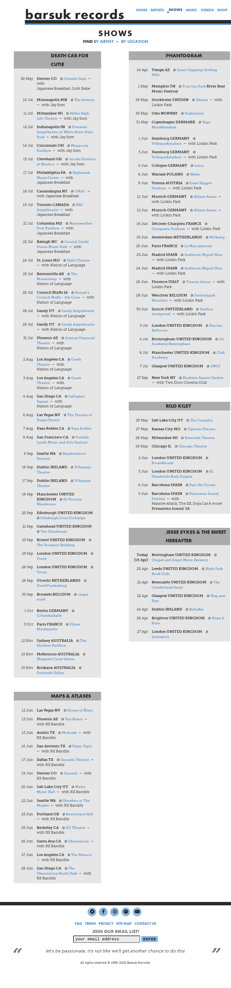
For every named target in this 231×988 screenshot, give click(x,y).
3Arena (202, 100)
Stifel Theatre (79, 266)
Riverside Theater (201, 443)
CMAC (81, 196)
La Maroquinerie (200, 251)
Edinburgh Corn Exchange (65, 534)
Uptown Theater (202, 434)
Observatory (79, 857)
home (141, 10)
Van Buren (74, 735)
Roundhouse (163, 468)
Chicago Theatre (194, 452)
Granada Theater (76, 776)
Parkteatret (195, 113)
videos (207, 10)
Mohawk (70, 749)
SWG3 (216, 371)
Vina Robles (82, 444)
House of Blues (80, 726)
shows (175, 9)
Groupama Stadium (170, 229)
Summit (71, 789)
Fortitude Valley (51, 689)
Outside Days (76, 78)
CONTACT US (145, 939)
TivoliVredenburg (53, 602)
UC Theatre (76, 844)
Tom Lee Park (195, 86)
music (191, 10)
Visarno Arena (199, 287)
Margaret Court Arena (57, 675)
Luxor (200, 166)
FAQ (78, 939)
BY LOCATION (134, 41)
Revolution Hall (80, 830)
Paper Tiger (83, 762)
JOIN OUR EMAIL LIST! (115, 948)
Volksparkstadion (167, 143)
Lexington (161, 642)
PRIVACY (106, 939)
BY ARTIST (104, 41)
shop (222, 10)
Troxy (42, 574)
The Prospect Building (57, 561)
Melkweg (160, 242)
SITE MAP (124, 939)
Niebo (195, 174)
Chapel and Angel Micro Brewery (182, 565)
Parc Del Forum (203, 491)
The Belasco (82, 871)
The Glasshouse (55, 547)
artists (157, 10)
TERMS (90, 939)
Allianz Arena (206, 197)
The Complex (202, 426)
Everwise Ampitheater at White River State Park (67, 132)
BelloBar (197, 615)
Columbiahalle (50, 631)
